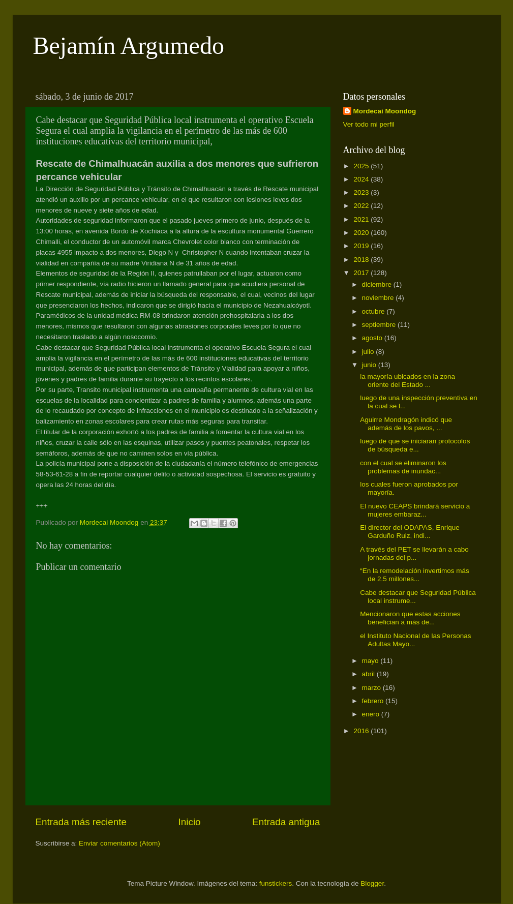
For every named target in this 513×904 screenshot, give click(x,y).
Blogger (372, 883)
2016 (362, 731)
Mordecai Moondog (384, 111)
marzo (372, 687)
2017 (362, 273)
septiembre (380, 324)
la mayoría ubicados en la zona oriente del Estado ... (407, 380)
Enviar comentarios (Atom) (119, 843)
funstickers (275, 883)
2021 (362, 219)
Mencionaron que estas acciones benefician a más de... (410, 618)
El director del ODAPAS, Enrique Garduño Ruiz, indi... (410, 531)
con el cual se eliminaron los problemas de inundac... (403, 467)
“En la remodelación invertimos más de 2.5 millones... (414, 575)
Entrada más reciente (81, 822)
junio (370, 365)
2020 (362, 232)
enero (371, 714)
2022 (362, 205)
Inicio (189, 822)
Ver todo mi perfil (369, 124)
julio (369, 351)
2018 (362, 259)
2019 (362, 246)
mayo (371, 661)
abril (369, 674)
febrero (374, 701)
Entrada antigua (286, 822)
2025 (362, 166)
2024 (362, 179)
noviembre (379, 298)
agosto (373, 338)
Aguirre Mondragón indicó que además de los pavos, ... (406, 424)
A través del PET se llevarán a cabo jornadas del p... (414, 553)
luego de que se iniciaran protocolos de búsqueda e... (415, 445)
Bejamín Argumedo (128, 45)
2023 (362, 192)
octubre (374, 311)
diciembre (378, 284)
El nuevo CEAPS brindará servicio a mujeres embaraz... (415, 510)
